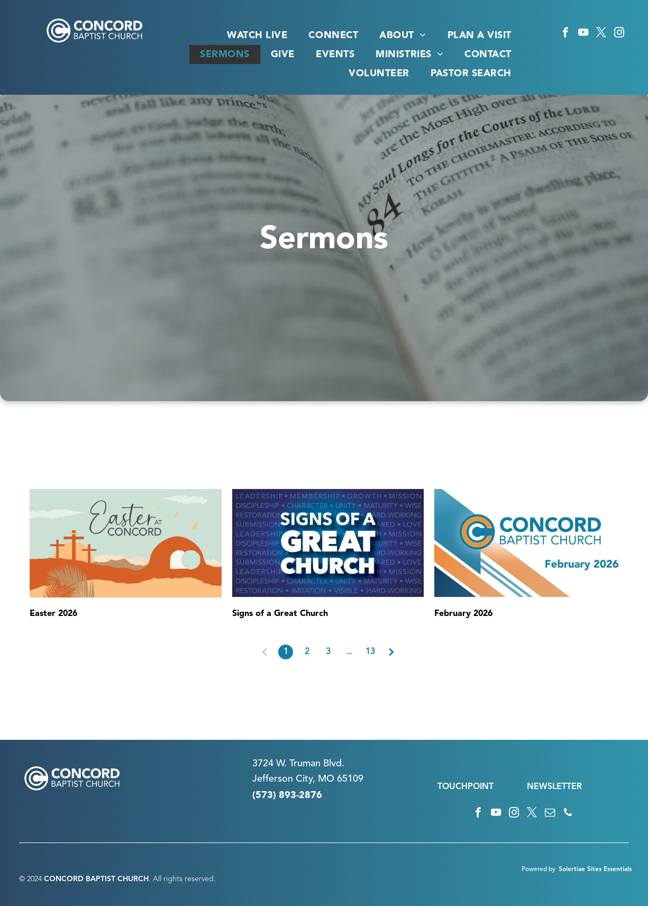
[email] (550, 814)
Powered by (538, 869)
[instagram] (619, 34)
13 (370, 652)
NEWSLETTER (554, 787)
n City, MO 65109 (325, 779)
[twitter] (601, 34)
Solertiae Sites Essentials (595, 869)
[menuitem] (257, 35)
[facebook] (565, 34)
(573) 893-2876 (287, 795)
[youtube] (583, 34)
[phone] (568, 814)
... (349, 652)
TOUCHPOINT (465, 787)
